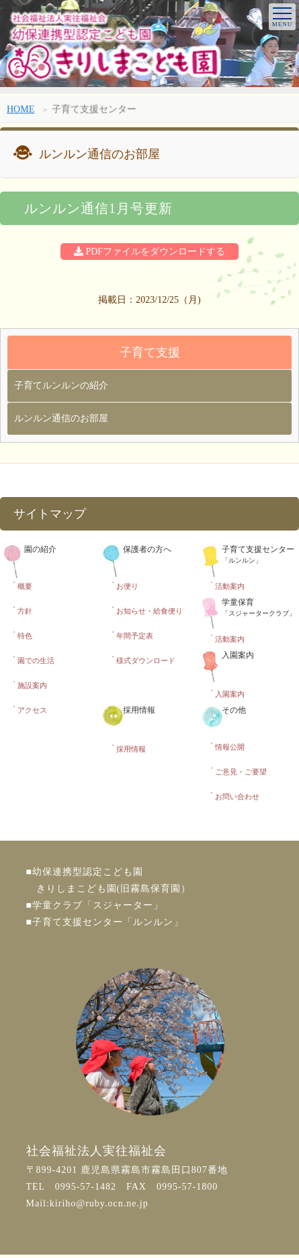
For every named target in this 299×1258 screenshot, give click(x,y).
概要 (24, 586)
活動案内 (230, 586)
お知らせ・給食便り (149, 611)
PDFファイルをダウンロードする (149, 252)
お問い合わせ (237, 796)
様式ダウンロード (145, 660)
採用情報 (131, 749)
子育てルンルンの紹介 (61, 385)
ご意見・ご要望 (241, 772)
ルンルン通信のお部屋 (61, 418)
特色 (24, 636)
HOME (20, 111)
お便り (127, 586)
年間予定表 (134, 636)
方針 (24, 611)
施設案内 (32, 685)
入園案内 (230, 694)
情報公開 (230, 747)
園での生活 (35, 660)
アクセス (32, 710)
